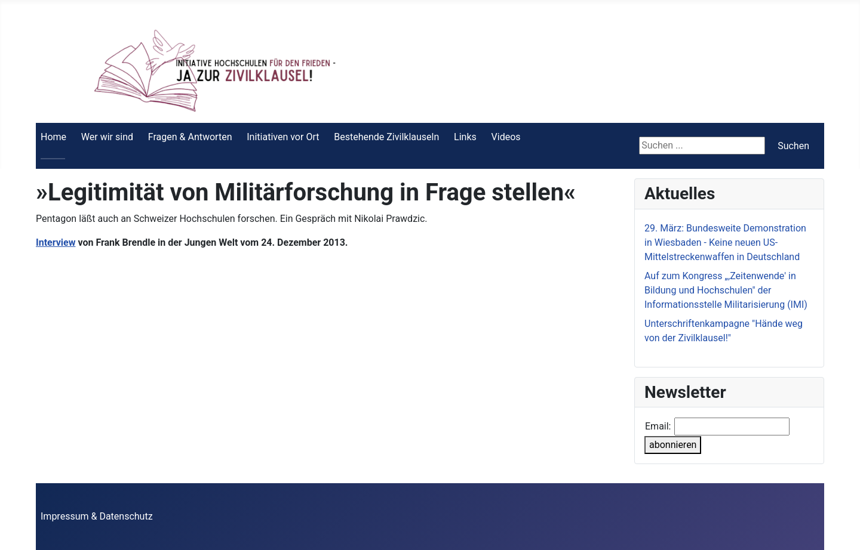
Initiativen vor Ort (283, 137)
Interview (55, 242)
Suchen (793, 146)
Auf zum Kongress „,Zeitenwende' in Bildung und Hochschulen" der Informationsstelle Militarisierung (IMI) (725, 290)
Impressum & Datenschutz (97, 516)
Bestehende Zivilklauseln (386, 137)
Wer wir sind (107, 137)
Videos (506, 137)
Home (53, 137)
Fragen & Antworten (190, 137)
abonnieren (672, 444)
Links (465, 137)
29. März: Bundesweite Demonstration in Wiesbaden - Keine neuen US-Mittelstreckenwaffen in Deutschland (725, 242)
